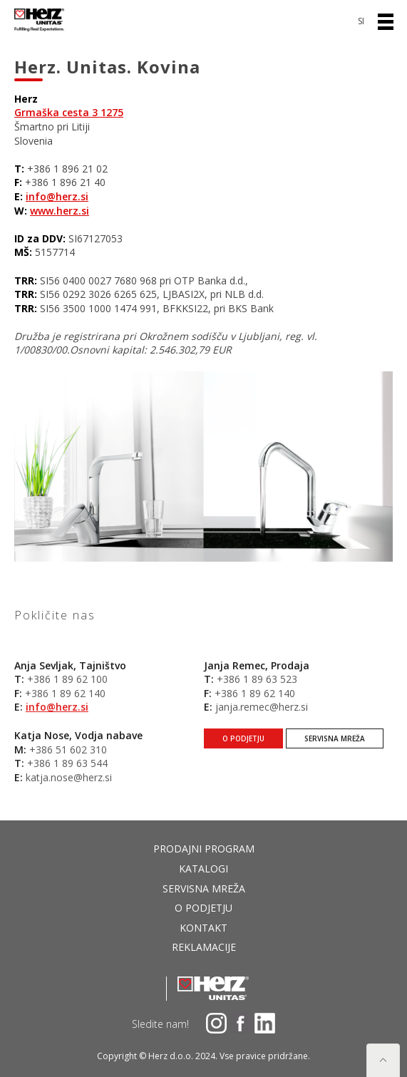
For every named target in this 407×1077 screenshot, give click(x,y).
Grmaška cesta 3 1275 (68, 112)
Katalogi (203, 868)
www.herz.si (59, 210)
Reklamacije (204, 947)
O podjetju (243, 751)
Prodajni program (203, 848)
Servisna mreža (334, 751)
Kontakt (203, 927)
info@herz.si (57, 196)
